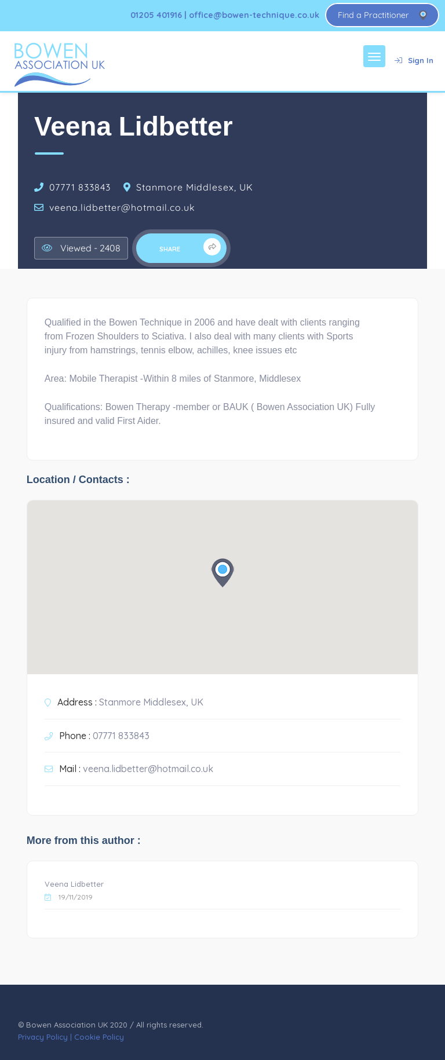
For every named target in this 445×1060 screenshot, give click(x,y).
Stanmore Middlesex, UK (194, 187)
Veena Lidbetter (74, 884)
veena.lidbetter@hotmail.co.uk (122, 207)
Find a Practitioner (373, 15)
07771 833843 (80, 187)
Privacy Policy (43, 1036)
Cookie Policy (99, 1036)
